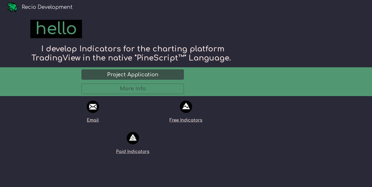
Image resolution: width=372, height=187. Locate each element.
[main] (132, 29)
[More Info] (133, 89)
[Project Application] (133, 74)
